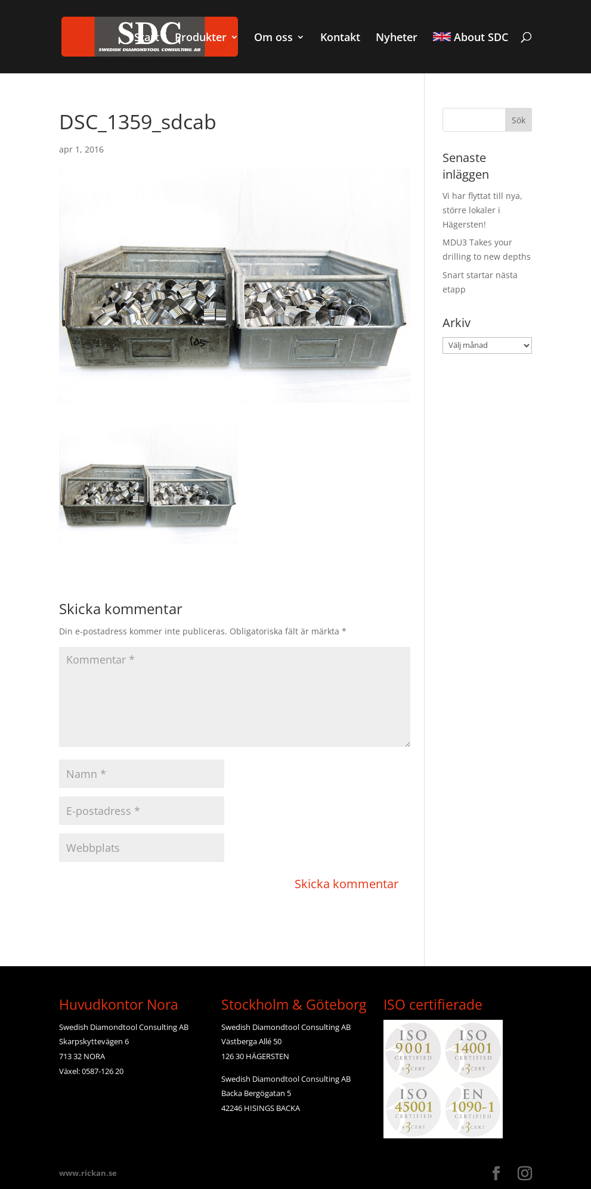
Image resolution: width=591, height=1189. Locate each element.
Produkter (201, 38)
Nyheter (396, 38)
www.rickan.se (88, 1173)
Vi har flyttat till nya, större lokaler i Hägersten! (482, 210)
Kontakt (340, 38)
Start (146, 38)
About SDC (470, 38)
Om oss (273, 38)
